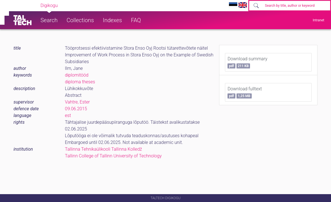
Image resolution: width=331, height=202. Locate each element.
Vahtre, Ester (77, 102)
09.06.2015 (76, 108)
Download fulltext (245, 92)
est (68, 115)
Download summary (247, 62)
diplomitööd (77, 75)
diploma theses (80, 81)
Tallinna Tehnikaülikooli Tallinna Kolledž (103, 149)
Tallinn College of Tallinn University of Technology (113, 156)
